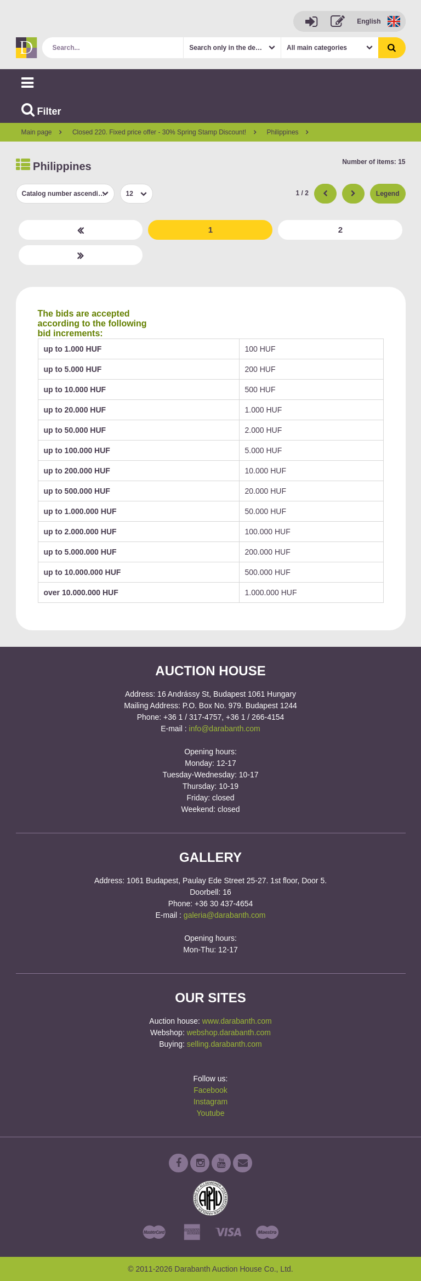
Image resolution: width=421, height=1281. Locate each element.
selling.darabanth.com (224, 1044)
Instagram (210, 1101)
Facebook (210, 1090)
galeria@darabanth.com (225, 915)
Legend (388, 193)
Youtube (211, 1113)
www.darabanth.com (237, 1021)
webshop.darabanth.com (229, 1032)
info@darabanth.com (224, 728)
